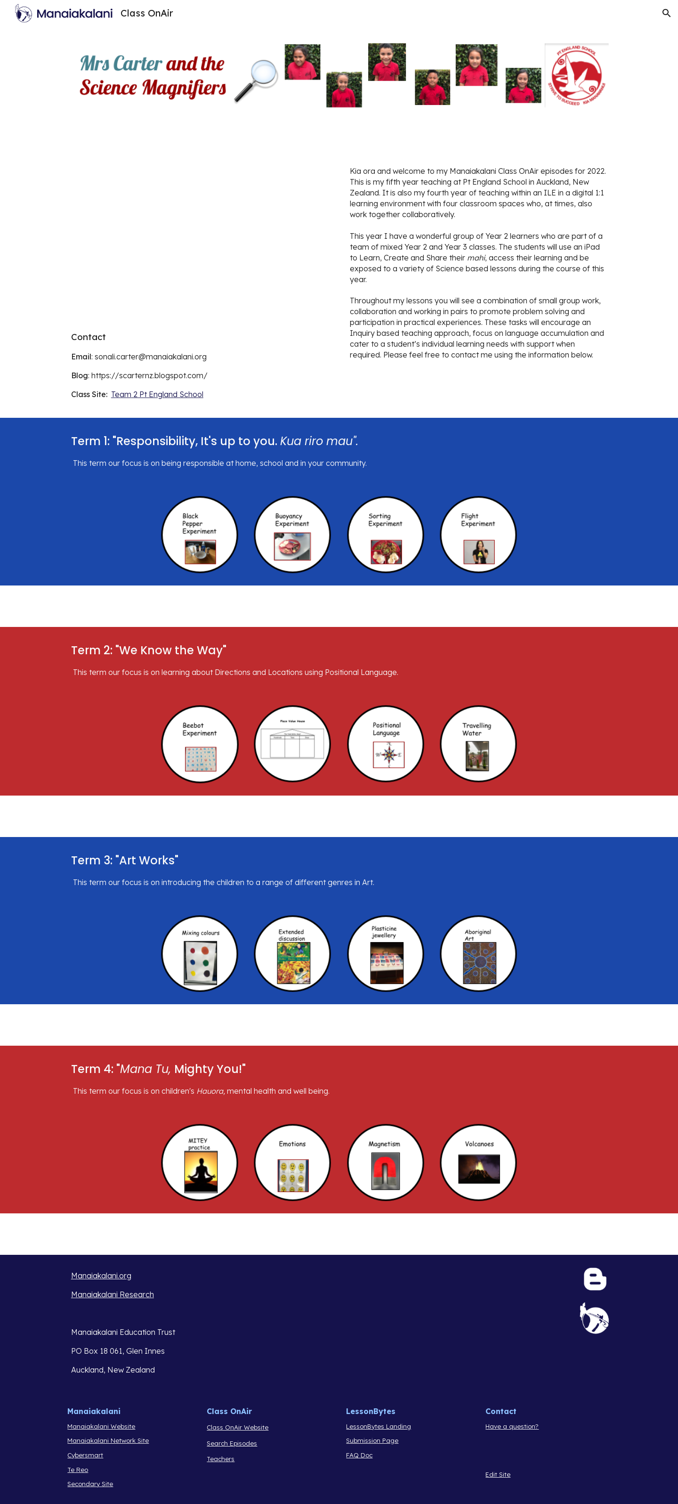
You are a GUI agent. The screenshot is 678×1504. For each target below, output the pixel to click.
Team (121, 394)
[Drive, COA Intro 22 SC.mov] (199, 243)
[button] (666, 13)
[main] (199, 365)
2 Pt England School (167, 394)
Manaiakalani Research (112, 1294)
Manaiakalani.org (101, 1275)
